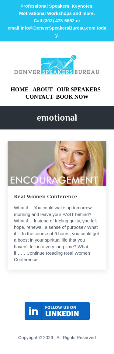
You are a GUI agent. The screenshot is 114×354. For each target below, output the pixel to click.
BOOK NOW (72, 97)
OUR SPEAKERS (79, 89)
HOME (20, 89)
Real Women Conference (45, 196)
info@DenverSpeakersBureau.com (58, 27)
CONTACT (40, 97)
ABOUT (43, 89)
